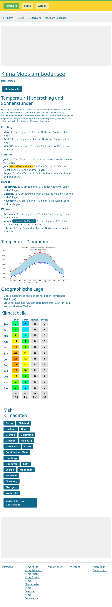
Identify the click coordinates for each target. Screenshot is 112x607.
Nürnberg (11, 481)
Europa (20, 17)
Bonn (24, 429)
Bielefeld (24, 423)
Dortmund (27, 434)
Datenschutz (100, 570)
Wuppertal (12, 493)
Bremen (10, 434)
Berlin (9, 423)
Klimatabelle (12, 89)
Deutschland (34, 17)
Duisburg (26, 440)
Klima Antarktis (33, 570)
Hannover (11, 464)
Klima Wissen (55, 566)
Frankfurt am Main (17, 452)
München (11, 475)
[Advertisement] (56, 46)
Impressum (99, 566)
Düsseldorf (12, 446)
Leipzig (10, 469)
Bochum (10, 429)
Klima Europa (32, 577)
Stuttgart (11, 487)
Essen (27, 446)
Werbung (75, 566)
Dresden (10, 440)
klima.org (11, 5)
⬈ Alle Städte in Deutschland (15, 503)
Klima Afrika (31, 566)
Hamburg (11, 458)
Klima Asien (31, 573)
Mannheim (26, 469)
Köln (25, 464)
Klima (10, 17)
